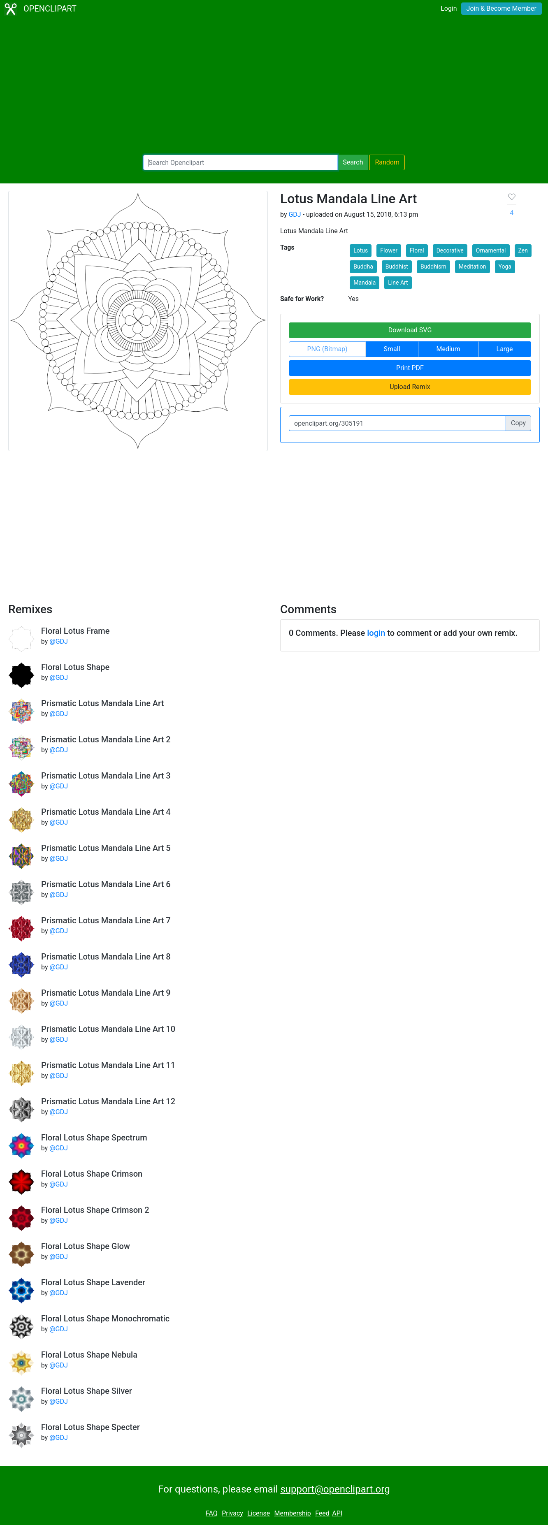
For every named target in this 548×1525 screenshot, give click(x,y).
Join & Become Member (501, 8)
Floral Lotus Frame (75, 631)
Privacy (232, 1513)
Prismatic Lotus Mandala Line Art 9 (106, 993)
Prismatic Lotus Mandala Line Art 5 (106, 848)
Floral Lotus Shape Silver (86, 1391)
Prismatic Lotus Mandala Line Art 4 (106, 812)
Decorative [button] (450, 250)
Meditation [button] (472, 266)
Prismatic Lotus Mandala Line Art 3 (106, 776)
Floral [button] (417, 250)
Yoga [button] (505, 266)
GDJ (294, 214)
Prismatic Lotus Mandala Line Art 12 (108, 1101)
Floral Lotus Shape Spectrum (94, 1138)
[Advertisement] (274, 86)
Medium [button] (448, 349)
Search (353, 162)
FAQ (212, 1513)
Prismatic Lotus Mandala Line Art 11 (108, 1065)
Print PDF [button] (410, 368)
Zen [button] (523, 250)
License (258, 1513)
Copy (518, 423)
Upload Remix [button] (410, 387)
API (337, 1513)
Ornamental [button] (491, 250)
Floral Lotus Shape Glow (85, 1246)
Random (387, 162)
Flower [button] (388, 250)
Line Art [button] (398, 282)
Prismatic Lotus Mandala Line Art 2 (106, 739)
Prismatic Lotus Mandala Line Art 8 (106, 957)
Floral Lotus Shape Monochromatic (105, 1318)
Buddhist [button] (396, 266)
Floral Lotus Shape (75, 667)
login (376, 633)
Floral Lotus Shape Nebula (89, 1355)
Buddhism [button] (433, 266)
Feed (322, 1513)
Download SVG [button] (410, 330)
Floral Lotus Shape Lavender (93, 1282)
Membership (292, 1513)
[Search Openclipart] (240, 162)
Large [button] (505, 349)
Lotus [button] (360, 250)
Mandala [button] (364, 282)
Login (449, 8)
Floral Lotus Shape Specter (90, 1427)
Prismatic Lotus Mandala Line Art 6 (106, 884)
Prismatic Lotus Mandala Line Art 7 (106, 920)
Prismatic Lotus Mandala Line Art (102, 703)
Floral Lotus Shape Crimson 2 (95, 1210)
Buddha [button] (363, 266)
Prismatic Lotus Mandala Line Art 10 (108, 1029)
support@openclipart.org (335, 1489)
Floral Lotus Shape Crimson (92, 1174)
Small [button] (392, 349)
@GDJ (58, 641)
